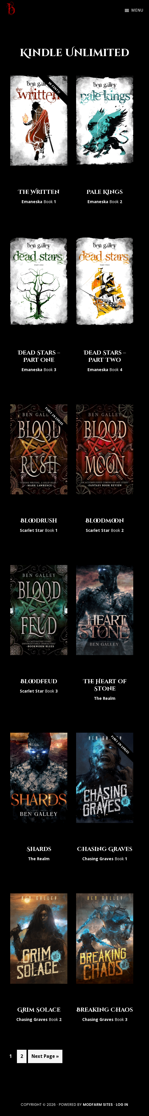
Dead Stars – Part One (39, 356)
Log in (122, 1104)
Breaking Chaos (104, 1010)
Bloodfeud (38, 681)
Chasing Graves (104, 849)
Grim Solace (39, 1010)
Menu (137, 10)
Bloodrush (38, 521)
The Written (38, 192)
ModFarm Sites (98, 1104)
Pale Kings (105, 192)
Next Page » (45, 1057)
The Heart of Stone (105, 685)
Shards (39, 849)
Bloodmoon (104, 521)
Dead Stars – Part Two (105, 356)
